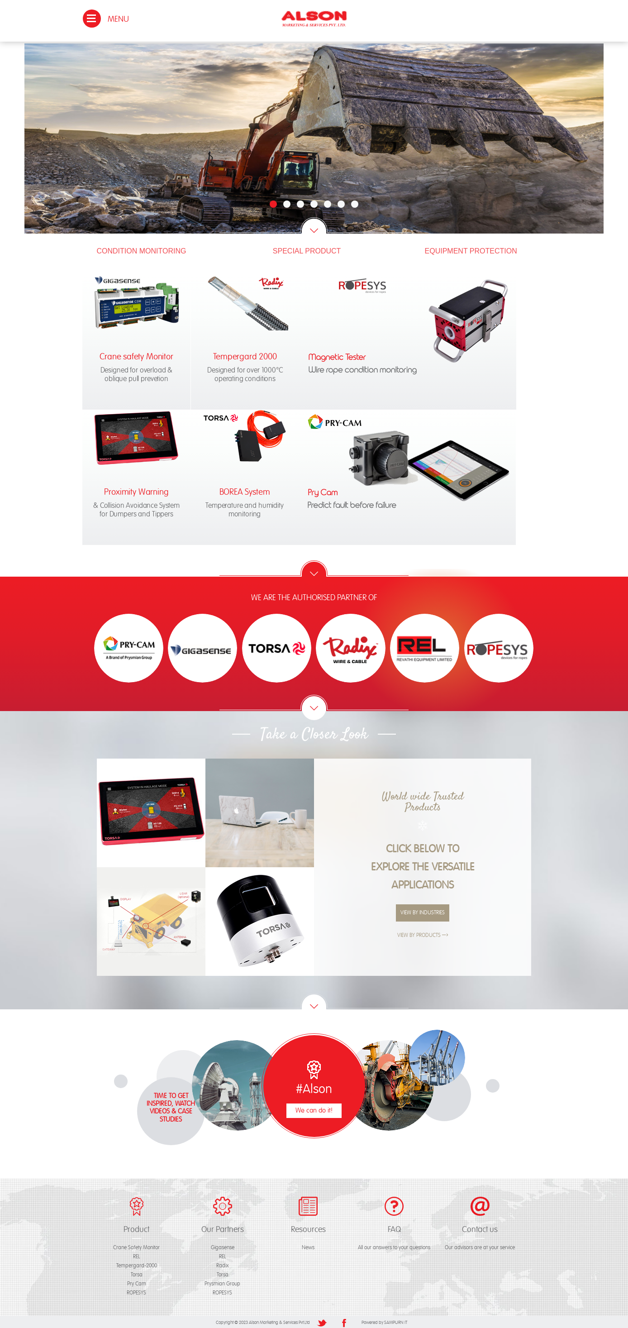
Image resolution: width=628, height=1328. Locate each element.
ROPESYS (136, 1291)
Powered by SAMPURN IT (384, 1321)
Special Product (307, 249)
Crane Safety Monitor (136, 1246)
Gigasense (222, 1246)
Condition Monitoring (141, 249)
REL (136, 1255)
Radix (222, 1264)
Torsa (137, 1273)
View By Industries (422, 911)
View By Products (422, 934)
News (308, 1246)
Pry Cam (136, 1282)
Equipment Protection (471, 249)
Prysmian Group (222, 1282)
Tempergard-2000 (136, 1264)
